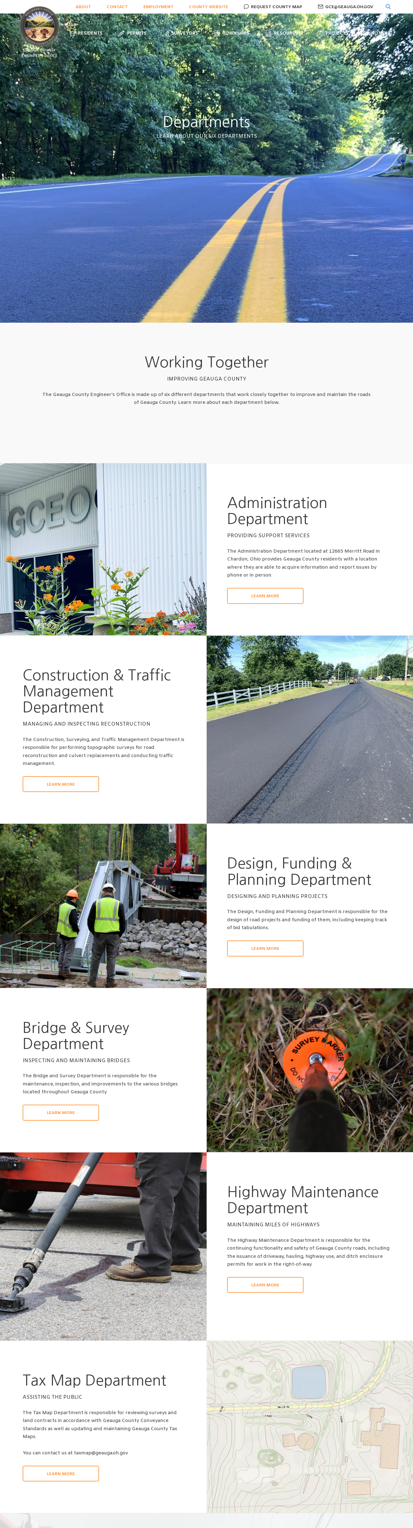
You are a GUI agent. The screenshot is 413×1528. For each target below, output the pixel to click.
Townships (231, 33)
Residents (86, 33)
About (83, 7)
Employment (158, 7)
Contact (117, 7)
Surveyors (180, 33)
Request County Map (276, 7)
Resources (283, 33)
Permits (132, 33)
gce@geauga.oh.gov (348, 7)
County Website (208, 7)
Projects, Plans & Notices (354, 33)
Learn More (265, 596)
